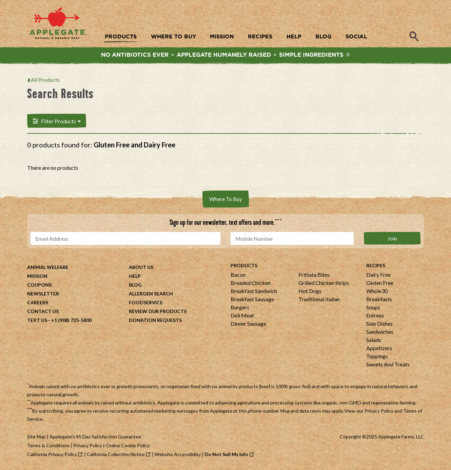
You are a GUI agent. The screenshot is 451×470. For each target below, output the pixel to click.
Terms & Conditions (48, 446)
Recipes (375, 266)
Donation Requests (155, 320)
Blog (135, 285)
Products (244, 266)
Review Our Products (158, 311)
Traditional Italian (319, 299)
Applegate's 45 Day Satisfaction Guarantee (95, 437)
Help (135, 276)
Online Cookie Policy (128, 446)
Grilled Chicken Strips (323, 283)
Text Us (37, 320)
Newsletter (43, 294)
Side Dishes (379, 324)
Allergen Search (151, 294)
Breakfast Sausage (252, 299)
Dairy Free (378, 275)
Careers (37, 303)
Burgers (240, 307)
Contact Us (43, 311)
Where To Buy (225, 199)
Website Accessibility (178, 454)
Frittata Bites (314, 275)
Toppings (377, 356)
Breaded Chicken (251, 283)
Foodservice (146, 303)
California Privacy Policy (52, 454)
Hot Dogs (309, 291)
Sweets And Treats (388, 364)
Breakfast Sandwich (254, 291)
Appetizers (379, 348)
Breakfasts (379, 299)
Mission (37, 276)
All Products (45, 80)
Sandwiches (379, 332)
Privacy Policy (379, 411)
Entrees (375, 315)
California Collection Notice (116, 454)
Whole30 (377, 291)
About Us (141, 267)
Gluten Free (379, 283)
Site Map (36, 437)
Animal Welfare (47, 267)
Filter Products (56, 121)
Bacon (238, 275)
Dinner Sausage (248, 324)
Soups (373, 307)
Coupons (39, 285)
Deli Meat (242, 315)
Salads (373, 340)
